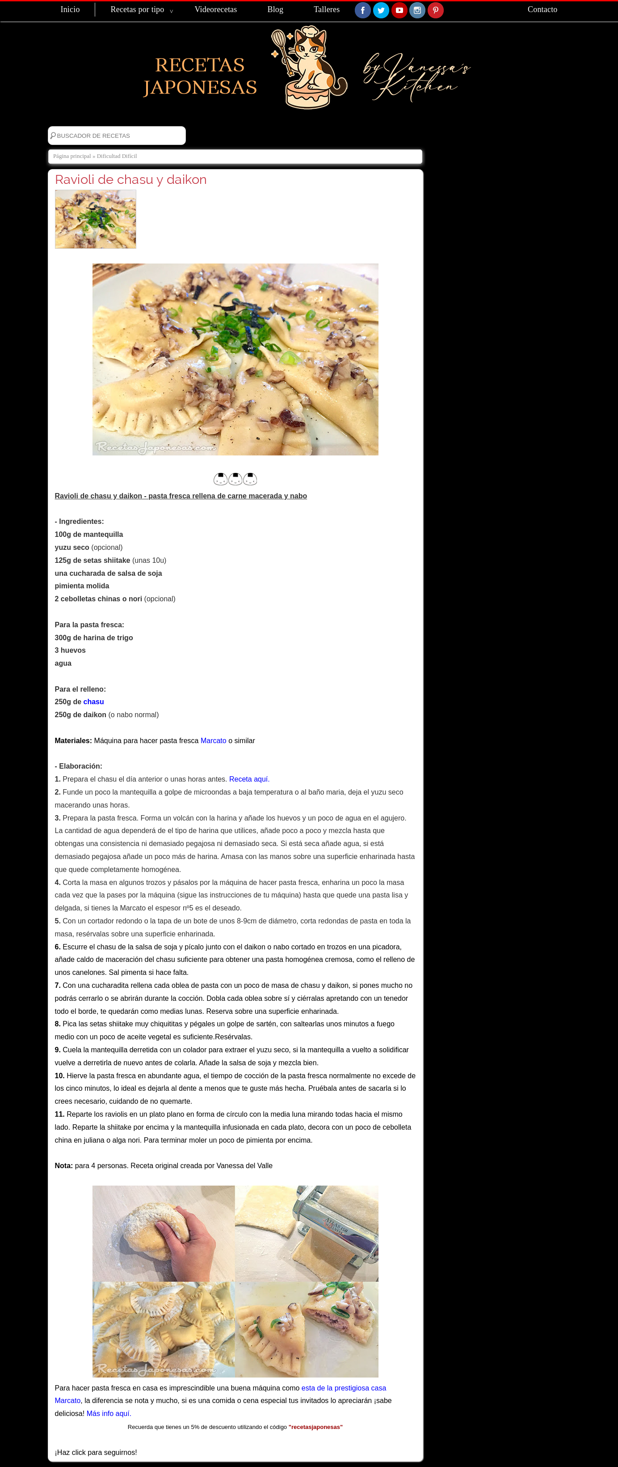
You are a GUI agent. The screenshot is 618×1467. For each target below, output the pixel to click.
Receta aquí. (249, 779)
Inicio (70, 9)
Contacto (542, 9)
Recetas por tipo (137, 9)
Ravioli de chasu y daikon (131, 179)
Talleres (327, 9)
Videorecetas (215, 9)
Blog (275, 9)
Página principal (72, 156)
